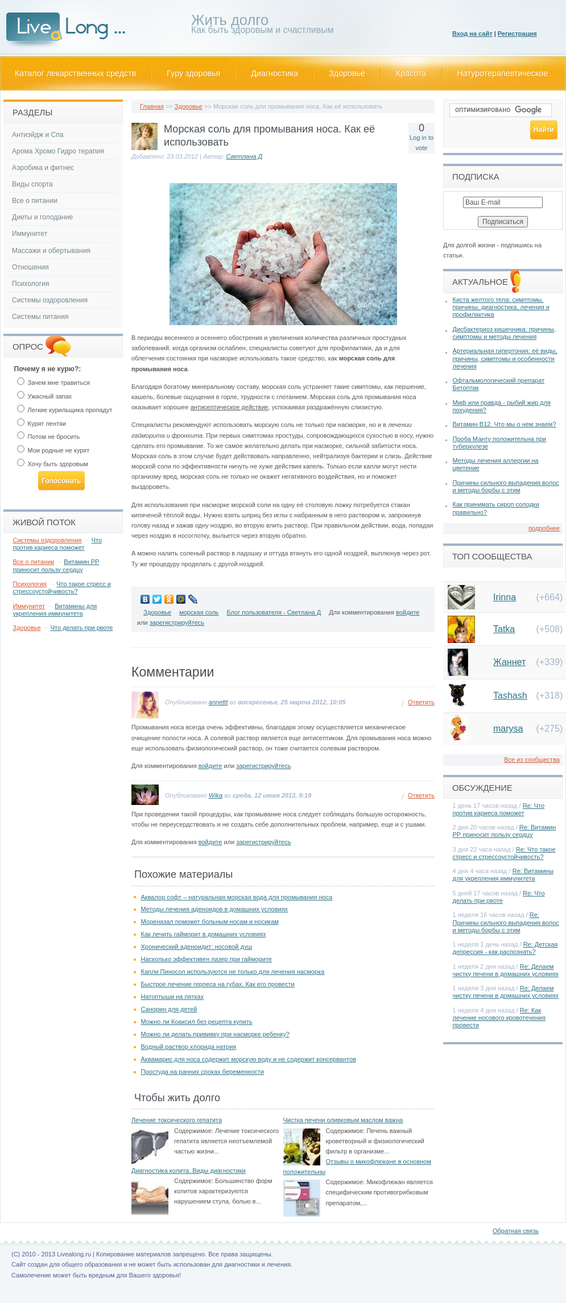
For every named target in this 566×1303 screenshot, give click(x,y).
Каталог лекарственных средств (75, 73)
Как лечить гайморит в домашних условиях (203, 934)
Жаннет (509, 662)
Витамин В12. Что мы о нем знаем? (504, 424)
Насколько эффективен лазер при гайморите (206, 959)
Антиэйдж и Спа (38, 135)
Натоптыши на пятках (172, 996)
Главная (152, 106)
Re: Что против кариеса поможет (499, 809)
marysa (508, 728)
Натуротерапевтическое (502, 73)
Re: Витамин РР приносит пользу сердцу (504, 831)
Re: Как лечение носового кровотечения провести (499, 1017)
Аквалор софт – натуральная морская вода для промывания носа (237, 897)
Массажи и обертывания (51, 251)
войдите (408, 612)
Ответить (421, 702)
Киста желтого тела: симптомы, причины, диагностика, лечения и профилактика (501, 307)
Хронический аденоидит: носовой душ (197, 946)
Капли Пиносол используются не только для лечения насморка (233, 971)
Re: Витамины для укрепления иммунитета (503, 875)
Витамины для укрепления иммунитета (55, 610)
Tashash (510, 695)
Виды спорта (32, 184)
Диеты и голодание (42, 217)
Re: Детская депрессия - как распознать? (505, 948)
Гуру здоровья (193, 73)
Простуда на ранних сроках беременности (203, 1071)
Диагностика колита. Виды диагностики (188, 1170)
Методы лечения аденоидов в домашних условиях (214, 909)
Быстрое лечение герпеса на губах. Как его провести (218, 984)
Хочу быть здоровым (52, 463)
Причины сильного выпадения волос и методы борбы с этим (506, 486)
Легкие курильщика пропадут (65, 409)
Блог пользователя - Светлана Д (273, 612)
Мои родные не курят (53, 450)
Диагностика (274, 73)
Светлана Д (244, 156)
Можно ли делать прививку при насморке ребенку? (215, 1034)
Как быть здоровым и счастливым (262, 26)
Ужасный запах (44, 396)
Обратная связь (516, 1230)
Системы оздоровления (50, 300)
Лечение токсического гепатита (176, 1120)
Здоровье (347, 73)
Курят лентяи (42, 423)
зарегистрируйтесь (177, 622)
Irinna (504, 597)
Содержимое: (193, 1130)
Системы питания (40, 317)
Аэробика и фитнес (43, 168)
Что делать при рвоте (82, 627)
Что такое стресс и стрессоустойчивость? (62, 587)
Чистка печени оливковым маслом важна (343, 1120)
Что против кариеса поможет (57, 544)
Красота (411, 73)
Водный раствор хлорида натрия (189, 1046)
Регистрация (517, 33)
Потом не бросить (48, 436)
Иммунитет (29, 234)
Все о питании (34, 201)
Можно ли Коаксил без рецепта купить (197, 1021)
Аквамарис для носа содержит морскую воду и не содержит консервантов (248, 1059)
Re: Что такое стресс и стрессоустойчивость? (504, 853)
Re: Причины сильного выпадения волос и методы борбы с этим (506, 922)
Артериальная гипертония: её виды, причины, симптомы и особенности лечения (505, 358)
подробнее (544, 528)
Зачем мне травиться (53, 382)
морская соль (198, 612)
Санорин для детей (169, 1009)
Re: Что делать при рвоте (499, 897)
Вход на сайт (472, 33)
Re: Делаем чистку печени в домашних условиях (506, 970)
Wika (215, 795)
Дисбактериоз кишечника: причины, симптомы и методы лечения (504, 333)
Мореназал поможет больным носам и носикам (210, 921)
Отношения (30, 267)
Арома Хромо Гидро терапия (58, 151)
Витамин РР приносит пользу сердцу (56, 565)
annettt (218, 702)
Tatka (504, 629)
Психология (30, 284)
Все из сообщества (532, 759)
